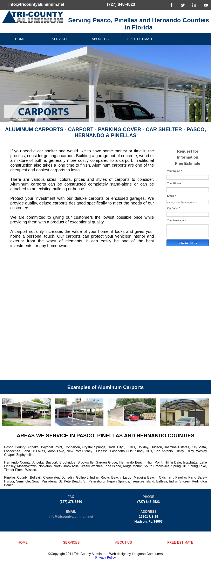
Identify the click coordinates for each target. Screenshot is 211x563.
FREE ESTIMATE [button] (180, 542)
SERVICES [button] (71, 542)
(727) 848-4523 (121, 4)
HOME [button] (23, 542)
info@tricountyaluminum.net (36, 4)
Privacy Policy (105, 557)
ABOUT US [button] (123, 542)
